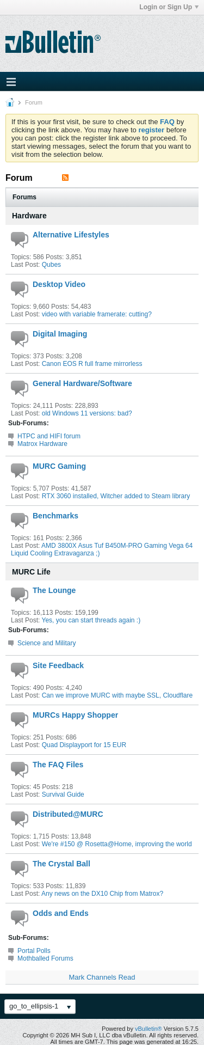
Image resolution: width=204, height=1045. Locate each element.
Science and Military (46, 643)
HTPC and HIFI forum (49, 436)
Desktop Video (59, 284)
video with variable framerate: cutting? (97, 314)
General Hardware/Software (82, 383)
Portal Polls (34, 951)
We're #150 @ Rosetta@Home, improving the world (117, 844)
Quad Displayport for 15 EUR (84, 745)
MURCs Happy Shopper (75, 715)
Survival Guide (63, 794)
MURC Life (31, 571)
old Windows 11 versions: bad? (87, 413)
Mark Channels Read (102, 977)
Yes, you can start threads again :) (90, 620)
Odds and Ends (61, 913)
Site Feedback (58, 665)
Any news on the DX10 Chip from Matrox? (102, 893)
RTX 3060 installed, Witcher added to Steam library (116, 496)
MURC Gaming (59, 466)
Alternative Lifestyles (71, 234)
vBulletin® (148, 1028)
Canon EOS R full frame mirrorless (92, 364)
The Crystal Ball (61, 863)
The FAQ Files (58, 764)
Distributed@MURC (68, 814)
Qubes (51, 264)
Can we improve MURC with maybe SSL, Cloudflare (117, 695)
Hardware (29, 215)
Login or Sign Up (169, 7)
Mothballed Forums (45, 958)
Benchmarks (55, 515)
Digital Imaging (60, 333)
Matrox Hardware (42, 444)
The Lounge (54, 590)
